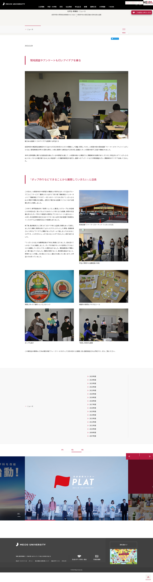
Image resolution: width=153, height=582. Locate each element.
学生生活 (78, 7)
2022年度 (92, 414)
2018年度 (92, 428)
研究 (61, 7)
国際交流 (93, 7)
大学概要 (102, 7)
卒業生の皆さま (65, 564)
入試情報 (41, 7)
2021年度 (92, 417)
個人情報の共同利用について (42, 567)
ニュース (31, 37)
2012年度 (92, 449)
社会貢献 (69, 7)
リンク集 (33, 564)
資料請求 (123, 554)
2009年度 (92, 459)
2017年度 (92, 431)
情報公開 (18, 564)
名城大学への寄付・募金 (79, 566)
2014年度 (92, 442)
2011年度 (92, 452)
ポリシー (31, 567)
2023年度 (92, 410)
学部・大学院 (51, 7)
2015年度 (92, 438)
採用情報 (26, 564)
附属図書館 (97, 566)
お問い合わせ (42, 564)
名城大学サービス (55, 567)
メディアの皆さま (53, 564)
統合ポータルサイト (21, 567)
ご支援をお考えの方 (141, 12)
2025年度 (92, 403)
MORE (111, 7)
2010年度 (92, 456)
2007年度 (92, 463)
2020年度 (92, 421)
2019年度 (92, 424)
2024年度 (92, 407)
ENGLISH (64, 567)
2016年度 (92, 435)
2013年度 (92, 445)
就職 (85, 7)
